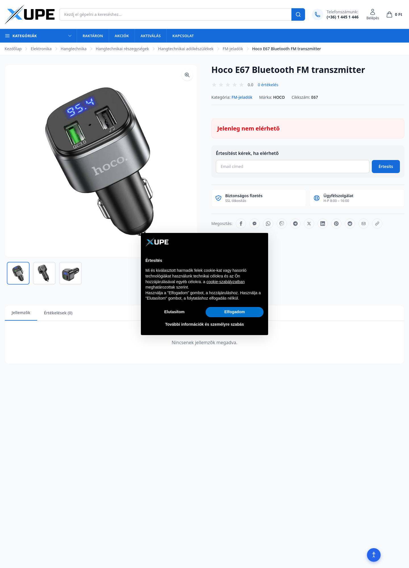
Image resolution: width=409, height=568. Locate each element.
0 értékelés (268, 84)
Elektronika (41, 48)
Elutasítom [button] (174, 312)
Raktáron (93, 35)
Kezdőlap (13, 48)
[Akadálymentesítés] (374, 555)
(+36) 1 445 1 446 (342, 17)
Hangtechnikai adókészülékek (186, 48)
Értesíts (386, 166)
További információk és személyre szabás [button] (204, 324)
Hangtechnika (74, 48)
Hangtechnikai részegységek (122, 48)
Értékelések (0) (58, 312)
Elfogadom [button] (234, 312)
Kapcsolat (183, 35)
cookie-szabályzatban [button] (225, 281)
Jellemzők (21, 312)
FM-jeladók (233, 48)
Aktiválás (151, 35)
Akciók (122, 35)
